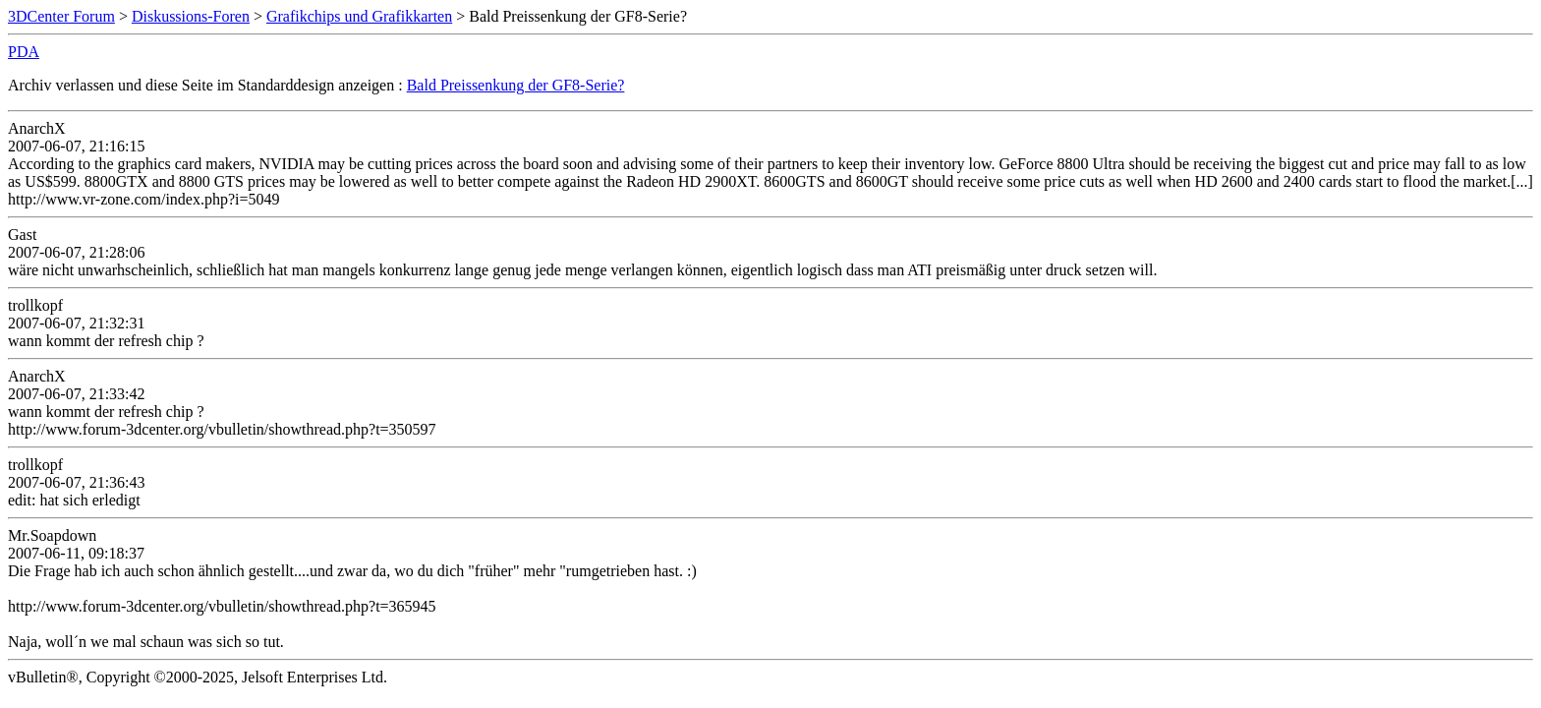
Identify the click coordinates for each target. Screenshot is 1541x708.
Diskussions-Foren (191, 16)
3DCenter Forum (61, 16)
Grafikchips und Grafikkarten (359, 16)
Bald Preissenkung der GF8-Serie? (516, 85)
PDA (23, 51)
